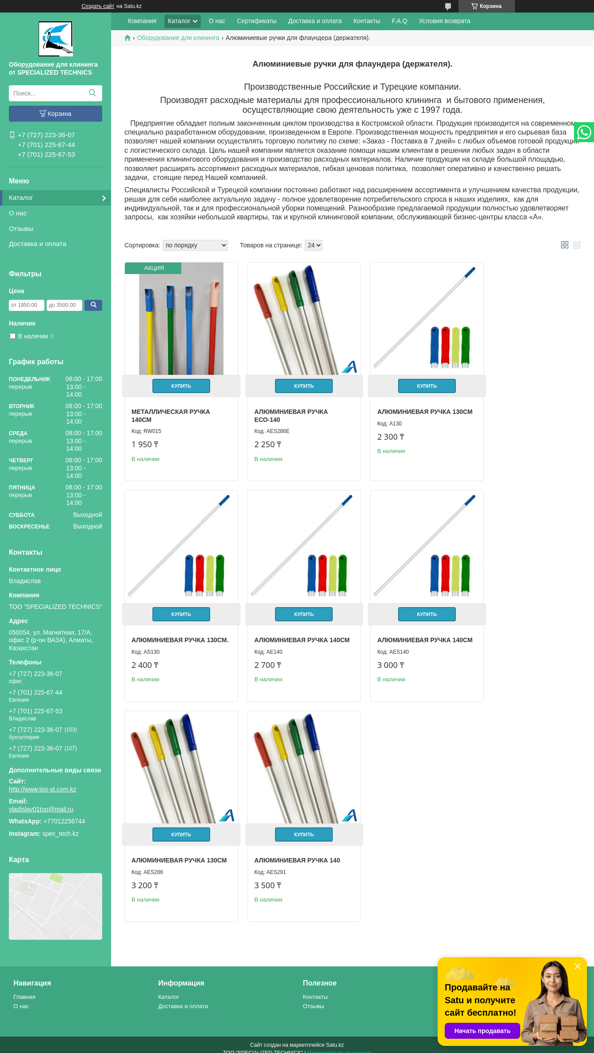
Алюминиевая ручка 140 (523, 627)
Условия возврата (444, 20)
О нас (18, 213)
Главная (24, 988)
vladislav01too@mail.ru (41, 809)
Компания (142, 20)
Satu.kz (335, 1036)
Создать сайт (98, 6)
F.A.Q (399, 20)
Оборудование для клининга (178, 38)
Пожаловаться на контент (339, 1044)
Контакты (366, 20)
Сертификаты (256, 20)
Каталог (21, 197)
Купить (177, 379)
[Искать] (92, 93)
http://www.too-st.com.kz (42, 789)
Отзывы (21, 228)
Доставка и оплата (37, 243)
